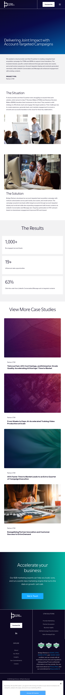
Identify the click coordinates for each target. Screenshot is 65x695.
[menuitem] (48, 620)
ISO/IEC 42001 (55, 655)
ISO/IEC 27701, (42, 655)
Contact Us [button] (48, 4)
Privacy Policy (54, 667)
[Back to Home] (9, 4)
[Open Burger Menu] (60, 4)
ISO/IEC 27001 (54, 653)
